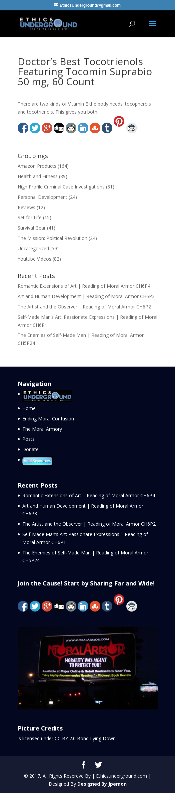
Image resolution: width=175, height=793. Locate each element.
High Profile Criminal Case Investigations (61, 186)
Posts (28, 439)
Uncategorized (33, 248)
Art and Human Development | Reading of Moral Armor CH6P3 (86, 296)
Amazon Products (37, 166)
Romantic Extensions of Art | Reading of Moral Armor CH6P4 (84, 286)
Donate (30, 449)
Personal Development (42, 197)
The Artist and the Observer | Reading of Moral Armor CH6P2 (84, 306)
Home (29, 408)
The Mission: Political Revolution (52, 238)
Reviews (26, 207)
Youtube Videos (34, 259)
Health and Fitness (38, 176)
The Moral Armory (42, 429)
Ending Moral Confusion (48, 418)
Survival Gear (32, 228)
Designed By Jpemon (102, 784)
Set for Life (30, 217)
